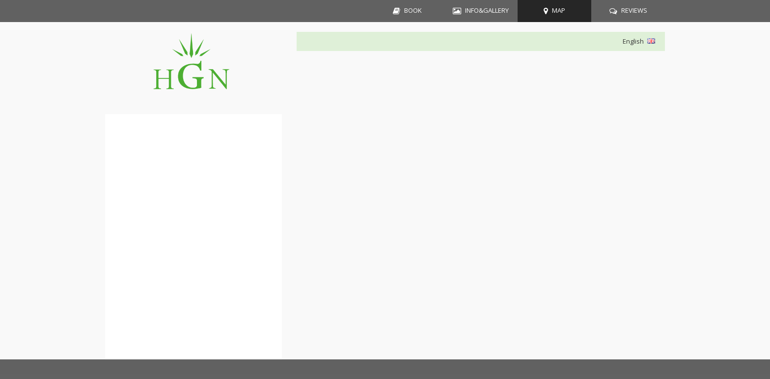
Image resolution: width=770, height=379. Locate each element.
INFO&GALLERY (487, 10)
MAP (558, 10)
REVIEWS (634, 10)
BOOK (413, 10)
